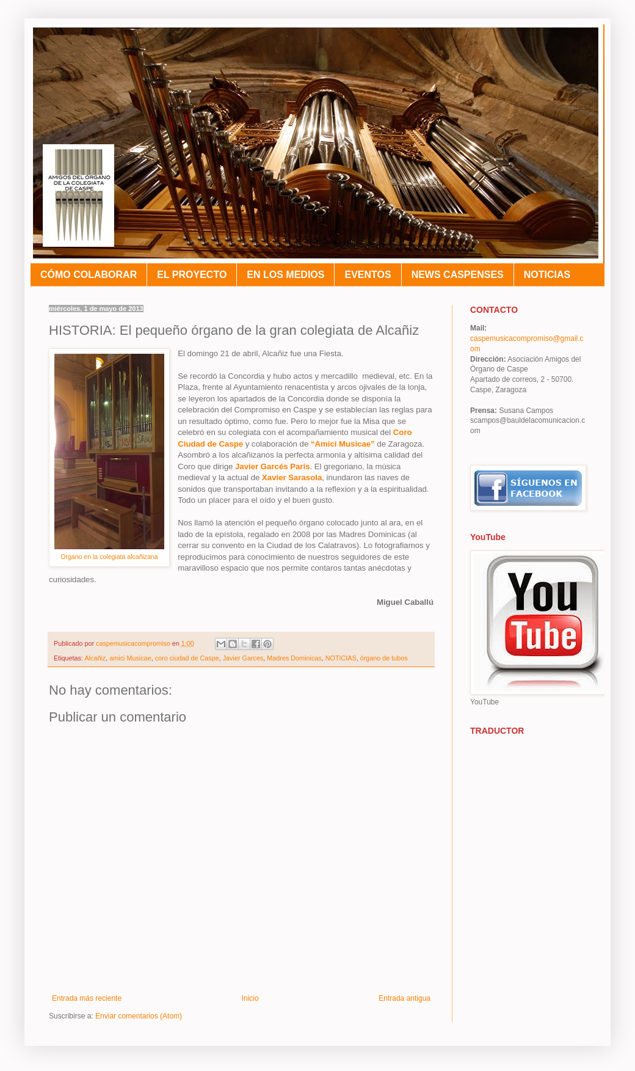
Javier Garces (243, 658)
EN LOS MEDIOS (285, 274)
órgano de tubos (384, 658)
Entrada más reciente (87, 998)
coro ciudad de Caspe (187, 658)
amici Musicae (130, 658)
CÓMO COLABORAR (88, 274)
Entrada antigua (404, 998)
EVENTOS (367, 274)
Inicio (250, 998)
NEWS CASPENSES (458, 274)
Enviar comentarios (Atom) (138, 1016)
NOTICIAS (547, 274)
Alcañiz (95, 658)
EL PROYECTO (192, 274)
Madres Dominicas (294, 658)
